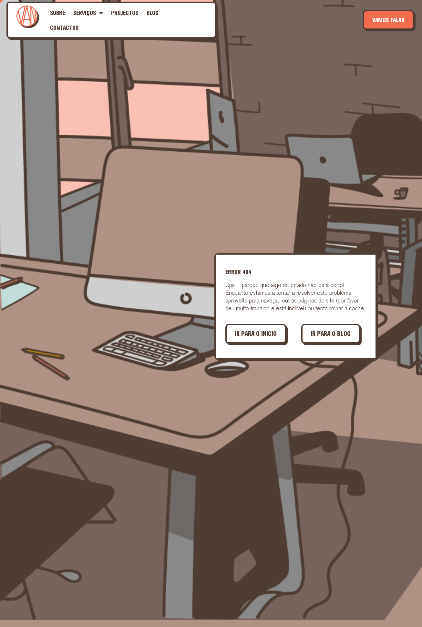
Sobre (57, 12)
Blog (153, 12)
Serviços (88, 13)
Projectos (124, 12)
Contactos (64, 27)
